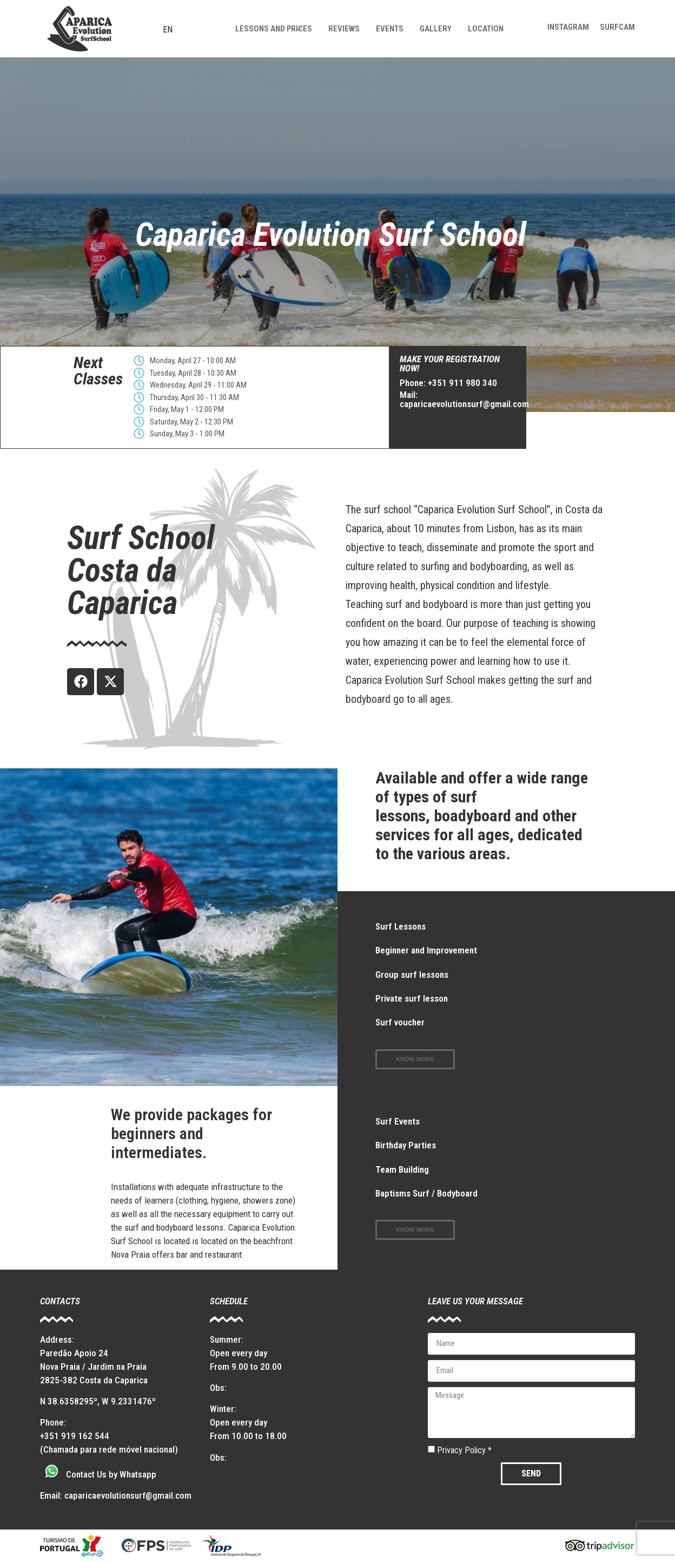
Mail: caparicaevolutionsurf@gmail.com (464, 399)
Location (486, 29)
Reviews (344, 29)
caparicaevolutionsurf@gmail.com (127, 1495)
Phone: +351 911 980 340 (448, 382)
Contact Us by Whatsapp (111, 1474)
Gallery (436, 29)
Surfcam (617, 27)
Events (389, 29)
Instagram (568, 27)
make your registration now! (450, 364)
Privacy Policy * (464, 1450)
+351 (50, 1435)
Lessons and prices (273, 29)
